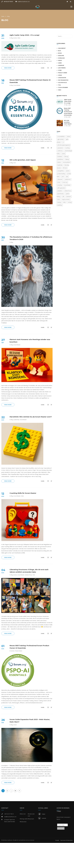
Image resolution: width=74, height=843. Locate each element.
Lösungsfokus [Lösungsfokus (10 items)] (60, 171)
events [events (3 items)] (63, 154)
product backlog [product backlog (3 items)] (61, 174)
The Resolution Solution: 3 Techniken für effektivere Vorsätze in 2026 (31, 238)
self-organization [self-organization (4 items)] (61, 188)
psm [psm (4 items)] (63, 176)
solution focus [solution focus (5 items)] (67, 191)
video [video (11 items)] (64, 202)
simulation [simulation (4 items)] (59, 191)
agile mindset (62, 48)
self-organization (63, 80)
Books (60, 53)
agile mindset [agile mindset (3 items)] (60, 139)
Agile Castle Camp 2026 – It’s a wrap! (24, 35)
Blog (12, 38)
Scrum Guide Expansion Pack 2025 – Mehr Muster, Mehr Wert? (30, 721)
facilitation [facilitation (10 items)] (59, 156)
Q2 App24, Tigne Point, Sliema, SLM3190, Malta (9, 821)
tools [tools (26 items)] (58, 199)
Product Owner (18, 651)
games (60, 63)
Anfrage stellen (24, 819)
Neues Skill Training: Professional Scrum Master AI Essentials (30, 81)
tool (15, 163)
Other (59, 70)
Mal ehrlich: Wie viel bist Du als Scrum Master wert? (31, 417)
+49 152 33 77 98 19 (8, 1)
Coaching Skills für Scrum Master (23, 493)
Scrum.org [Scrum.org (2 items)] (64, 182)
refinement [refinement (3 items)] (59, 179)
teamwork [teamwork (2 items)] (68, 196)
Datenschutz (23, 822)
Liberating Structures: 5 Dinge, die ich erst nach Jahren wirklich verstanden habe (29, 571)
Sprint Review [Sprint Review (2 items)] (60, 194)
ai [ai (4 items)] (63, 142)
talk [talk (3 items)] (63, 196)
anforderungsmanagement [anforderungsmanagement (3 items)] (63, 145)
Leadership (16, 420)
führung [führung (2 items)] (66, 156)
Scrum (15, 725)
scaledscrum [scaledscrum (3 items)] (68, 179)
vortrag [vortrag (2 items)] (69, 202)
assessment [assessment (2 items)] (60, 148)
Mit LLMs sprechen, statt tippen (23, 160)
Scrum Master (17, 85)
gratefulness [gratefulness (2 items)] (60, 159)
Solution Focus (28, 575)
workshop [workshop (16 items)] (59, 205)
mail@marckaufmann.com (24, 1)
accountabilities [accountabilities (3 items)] (61, 136)
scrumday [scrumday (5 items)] (59, 185)
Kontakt (57, 840)
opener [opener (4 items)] (67, 171)
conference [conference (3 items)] (60, 151)
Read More (7, 68)
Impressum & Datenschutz (66, 840)
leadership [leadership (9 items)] (59, 165)
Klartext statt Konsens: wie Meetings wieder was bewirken (30, 341)
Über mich (23, 814)
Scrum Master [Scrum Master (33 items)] (67, 185)
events (15, 38)
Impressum (31, 819)
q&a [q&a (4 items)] (67, 176)
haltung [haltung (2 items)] (67, 159)
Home (2, 16)
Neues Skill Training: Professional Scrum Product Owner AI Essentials (29, 647)
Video (18, 38)
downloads (61, 58)
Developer (61, 55)
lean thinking (62, 68)
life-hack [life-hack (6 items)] (65, 168)
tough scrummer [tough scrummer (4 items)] (66, 199)
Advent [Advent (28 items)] (68, 136)
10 (15, 791)
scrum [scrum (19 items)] (58, 182)
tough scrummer (63, 87)
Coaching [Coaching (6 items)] (67, 148)
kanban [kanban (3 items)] (59, 162)
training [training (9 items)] (59, 202)
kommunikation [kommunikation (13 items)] (66, 162)
